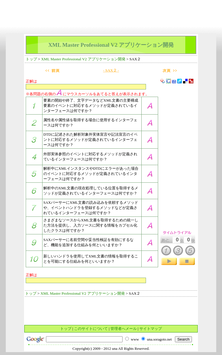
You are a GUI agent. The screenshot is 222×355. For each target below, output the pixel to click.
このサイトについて (91, 328)
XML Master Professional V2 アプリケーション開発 (83, 59)
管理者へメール (123, 328)
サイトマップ (150, 328)
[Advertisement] (111, 4)
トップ (31, 59)
